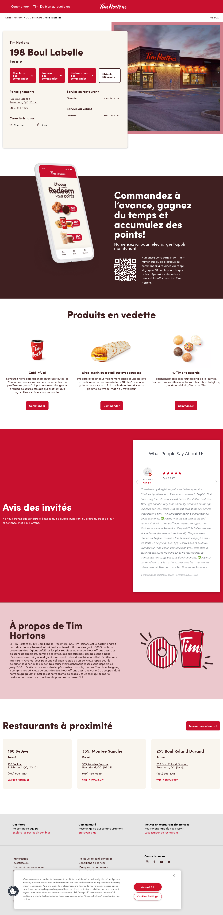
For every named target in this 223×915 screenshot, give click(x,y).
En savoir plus (87, 832)
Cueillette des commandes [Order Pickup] (23, 75)
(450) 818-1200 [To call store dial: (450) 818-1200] (19, 108)
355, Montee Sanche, (97, 765)
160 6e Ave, (23, 765)
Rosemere (37, 17)
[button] (13, 891)
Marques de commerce (93, 867)
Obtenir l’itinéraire (109, 75)
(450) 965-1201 (165, 773)
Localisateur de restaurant (161, 832)
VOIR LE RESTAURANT (18, 780)
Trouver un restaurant (203, 726)
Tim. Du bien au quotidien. (51, 6)
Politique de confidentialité (96, 858)
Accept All (147, 887)
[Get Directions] (36, 100)
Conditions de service (92, 863)
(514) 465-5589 (92, 773)
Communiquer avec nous (28, 867)
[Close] (174, 875)
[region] (97, 889)
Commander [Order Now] (37, 406)
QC (27, 17)
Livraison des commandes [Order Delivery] (52, 75)
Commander (20, 6)
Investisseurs (21, 863)
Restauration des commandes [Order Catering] (82, 75)
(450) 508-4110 (17, 773)
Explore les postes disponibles (31, 832)
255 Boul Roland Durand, (172, 765)
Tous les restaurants (12, 17)
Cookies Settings (147, 896)
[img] (169, 862)
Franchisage (20, 858)
